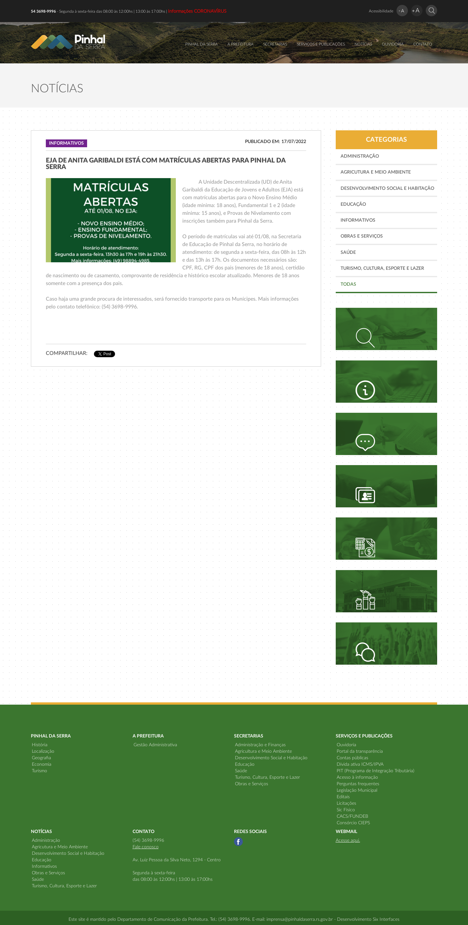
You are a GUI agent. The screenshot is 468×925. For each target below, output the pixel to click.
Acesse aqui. (348, 840)
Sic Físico (346, 810)
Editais (343, 797)
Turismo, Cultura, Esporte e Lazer (382, 268)
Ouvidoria (346, 745)
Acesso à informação (357, 777)
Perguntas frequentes (358, 784)
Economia (41, 764)
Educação (353, 204)
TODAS (348, 284)
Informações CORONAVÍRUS (197, 11)
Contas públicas (352, 758)
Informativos (358, 220)
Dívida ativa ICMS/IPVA (360, 764)
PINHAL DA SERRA (201, 44)
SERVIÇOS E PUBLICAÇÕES (321, 44)
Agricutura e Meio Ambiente (376, 172)
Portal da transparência (360, 751)
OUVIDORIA (393, 44)
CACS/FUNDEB (352, 816)
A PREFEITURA (241, 44)
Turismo (39, 771)
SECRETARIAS (275, 44)
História (39, 745)
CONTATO (422, 44)
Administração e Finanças (260, 745)
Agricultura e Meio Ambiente (263, 751)
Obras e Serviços (362, 236)
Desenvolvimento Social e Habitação (387, 188)
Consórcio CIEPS (353, 823)
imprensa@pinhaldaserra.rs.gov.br (299, 919)
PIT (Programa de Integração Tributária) (375, 771)
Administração (360, 156)
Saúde (348, 252)
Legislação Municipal (357, 790)
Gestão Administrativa (155, 745)
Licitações (346, 803)
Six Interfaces (386, 919)
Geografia (41, 758)
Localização (43, 751)
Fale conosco (146, 847)
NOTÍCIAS (363, 44)
